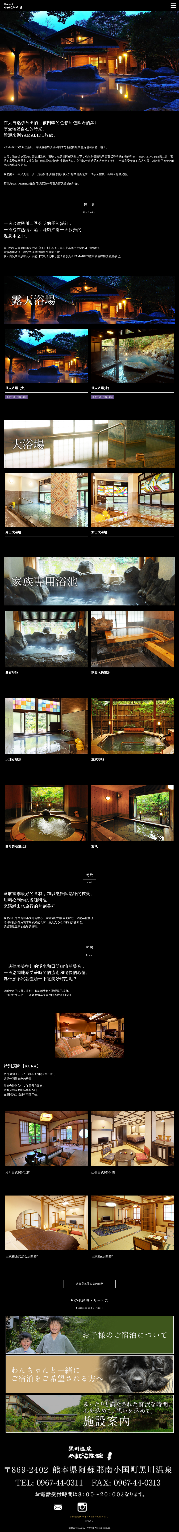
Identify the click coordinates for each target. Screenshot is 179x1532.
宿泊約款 (89, 1521)
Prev (4, 61)
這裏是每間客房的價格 (89, 1283)
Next (174, 61)
